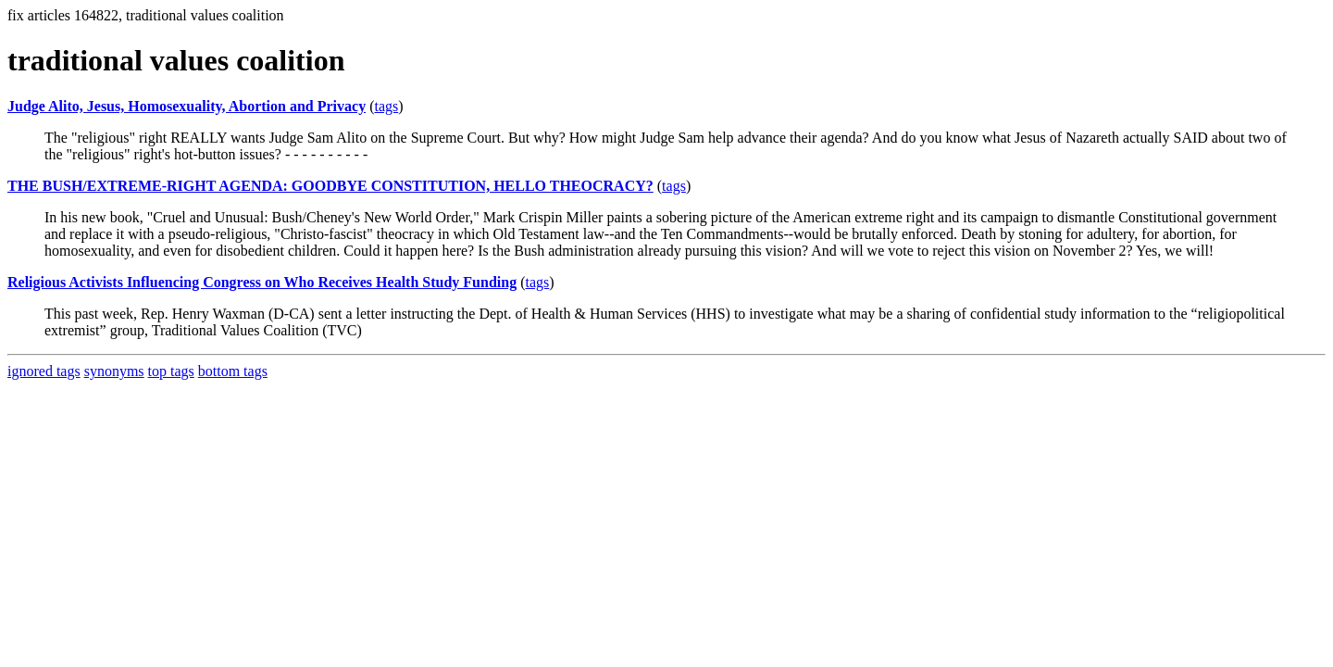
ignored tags (44, 371)
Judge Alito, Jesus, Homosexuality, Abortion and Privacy (186, 106)
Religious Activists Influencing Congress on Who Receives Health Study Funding (262, 282)
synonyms (114, 371)
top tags (171, 371)
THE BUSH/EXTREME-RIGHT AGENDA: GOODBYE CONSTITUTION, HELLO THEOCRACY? (330, 186)
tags (386, 106)
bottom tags (233, 371)
